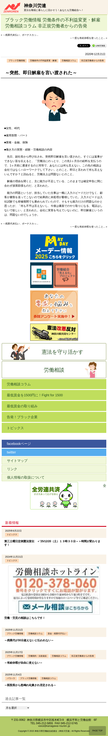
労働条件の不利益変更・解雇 (43, 60)
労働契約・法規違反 (37, 656)
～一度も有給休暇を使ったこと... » (88, 38)
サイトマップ (17, 461)
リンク (12, 469)
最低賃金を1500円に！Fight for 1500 (35, 395)
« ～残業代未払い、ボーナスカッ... (19, 35)
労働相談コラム (69, 60)
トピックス (15, 428)
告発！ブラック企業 (22, 417)
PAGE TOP (97, 731)
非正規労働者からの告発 (92, 60)
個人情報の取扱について (26, 477)
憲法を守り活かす (62, 352)
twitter (11, 452)
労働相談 (54, 370)
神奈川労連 (35, 5)
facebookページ (19, 444)
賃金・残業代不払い (57, 633)
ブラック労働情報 (17, 60)
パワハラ (11, 678)
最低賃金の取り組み (22, 406)
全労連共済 (104, 485)
